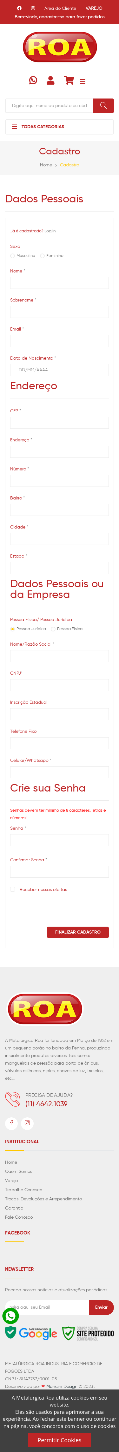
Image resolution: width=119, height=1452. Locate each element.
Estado (18, 556)
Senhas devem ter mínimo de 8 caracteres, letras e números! (58, 814)
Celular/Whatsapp (30, 760)
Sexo (15, 246)
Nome (17, 271)
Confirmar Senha (28, 860)
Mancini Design (61, 1386)
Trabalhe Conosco (23, 1190)
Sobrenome (23, 300)
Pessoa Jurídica (31, 629)
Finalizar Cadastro (78, 932)
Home (46, 165)
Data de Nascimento (33, 358)
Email (17, 329)
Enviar (101, 1307)
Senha (18, 828)
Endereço (21, 440)
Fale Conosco (19, 1217)
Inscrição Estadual (28, 702)
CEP (15, 411)
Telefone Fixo (23, 731)
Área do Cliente (60, 8)
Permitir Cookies (59, 1440)
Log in (50, 231)
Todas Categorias (38, 126)
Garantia (14, 1208)
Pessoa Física (70, 629)
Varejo (11, 1181)
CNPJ (16, 673)
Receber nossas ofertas (43, 889)
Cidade (19, 527)
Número (19, 469)
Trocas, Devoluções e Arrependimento (43, 1199)
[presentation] (58, 909)
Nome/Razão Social (32, 644)
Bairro (17, 498)
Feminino (54, 256)
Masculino (26, 256)
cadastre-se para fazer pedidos (71, 17)
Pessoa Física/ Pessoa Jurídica (41, 620)
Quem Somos (18, 1171)
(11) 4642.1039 (46, 1104)
